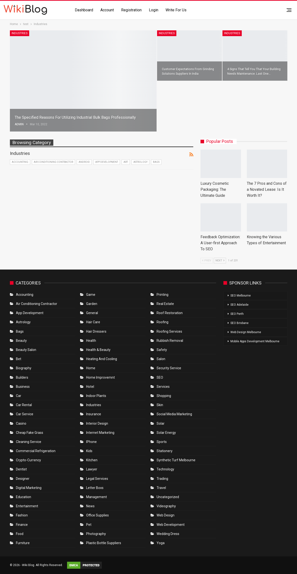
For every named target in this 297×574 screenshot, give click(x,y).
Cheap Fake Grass (29, 433)
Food (19, 534)
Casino (21, 423)
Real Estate (165, 304)
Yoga (161, 543)
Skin (160, 405)
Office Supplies (97, 515)
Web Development (171, 525)
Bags (156, 162)
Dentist (21, 469)
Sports (162, 442)
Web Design (165, 515)
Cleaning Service (28, 442)
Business (23, 387)
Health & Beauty (98, 350)
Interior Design (97, 423)
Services (163, 387)
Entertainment (27, 506)
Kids (89, 451)
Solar (161, 423)
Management (96, 497)
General (92, 313)
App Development (106, 162)
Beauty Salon (26, 350)
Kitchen (91, 460)
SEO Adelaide (239, 304)
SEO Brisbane (239, 323)
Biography (23, 368)
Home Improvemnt (100, 377)
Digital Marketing (28, 488)
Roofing (162, 322)
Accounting (20, 162)
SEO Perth (237, 314)
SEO (160, 377)
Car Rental (24, 405)
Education (23, 497)
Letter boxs (95, 488)
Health (91, 341)
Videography (166, 506)
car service (24, 414)
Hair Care (93, 322)
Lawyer (91, 469)
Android (84, 162)
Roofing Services (169, 331)
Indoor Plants (96, 396)
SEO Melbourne (240, 295)
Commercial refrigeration (35, 451)
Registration (131, 10)
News (90, 506)
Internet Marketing (100, 433)
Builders (22, 377)
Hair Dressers (96, 331)
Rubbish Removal (170, 341)
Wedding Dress (168, 534)
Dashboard (84, 10)
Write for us (176, 10)
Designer (22, 479)
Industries (20, 33)
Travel (161, 488)
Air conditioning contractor (53, 162)
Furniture (23, 543)
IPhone (91, 442)
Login (153, 10)
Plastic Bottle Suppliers (103, 543)
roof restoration (170, 313)
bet (18, 359)
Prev (206, 260)
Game (90, 295)
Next (219, 260)
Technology (165, 469)
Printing (162, 295)
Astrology (140, 162)
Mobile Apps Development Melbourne (254, 341)
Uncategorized (168, 497)
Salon (161, 359)
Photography (96, 534)
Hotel (90, 387)
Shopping (164, 396)
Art (126, 162)
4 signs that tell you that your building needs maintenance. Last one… (251, 68)
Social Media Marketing (174, 414)
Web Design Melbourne (245, 332)
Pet (88, 525)
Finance (22, 525)
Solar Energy (166, 433)
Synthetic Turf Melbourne (176, 460)
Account (107, 10)
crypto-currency (28, 460)
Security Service (169, 368)
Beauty (21, 341)
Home (90, 368)
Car (18, 396)
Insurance (93, 414)
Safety (162, 350)
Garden (91, 304)
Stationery (165, 451)
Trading (162, 479)
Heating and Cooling (101, 359)
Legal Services (97, 479)
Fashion (22, 515)
